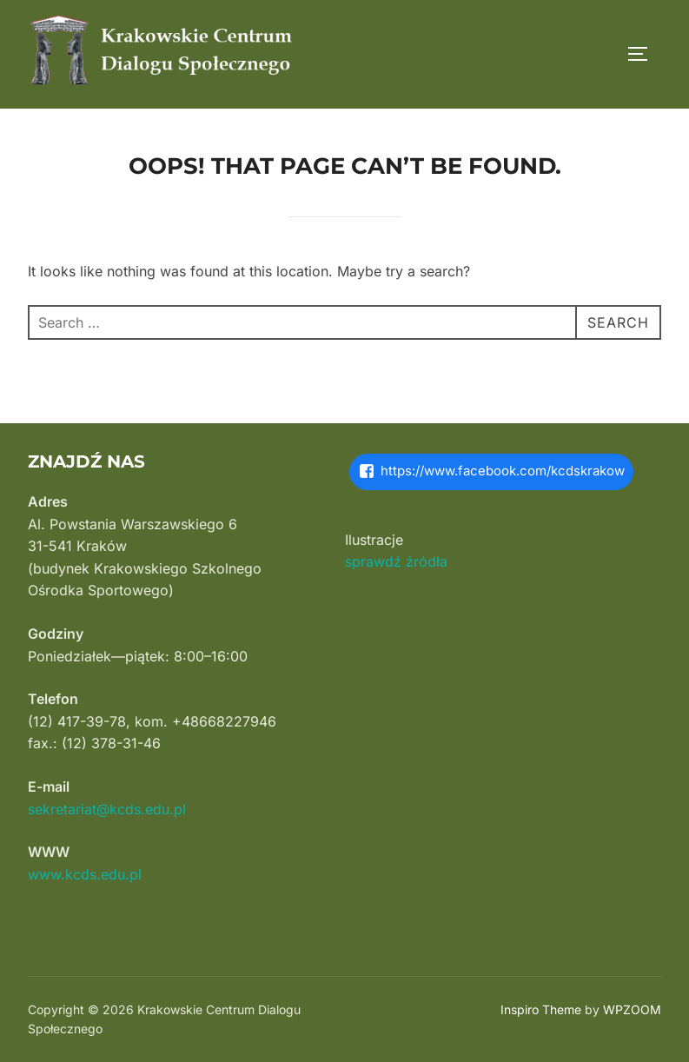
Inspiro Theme (540, 1009)
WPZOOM (632, 1009)
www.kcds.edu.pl (85, 874)
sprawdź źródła (396, 561)
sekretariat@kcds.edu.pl (107, 809)
